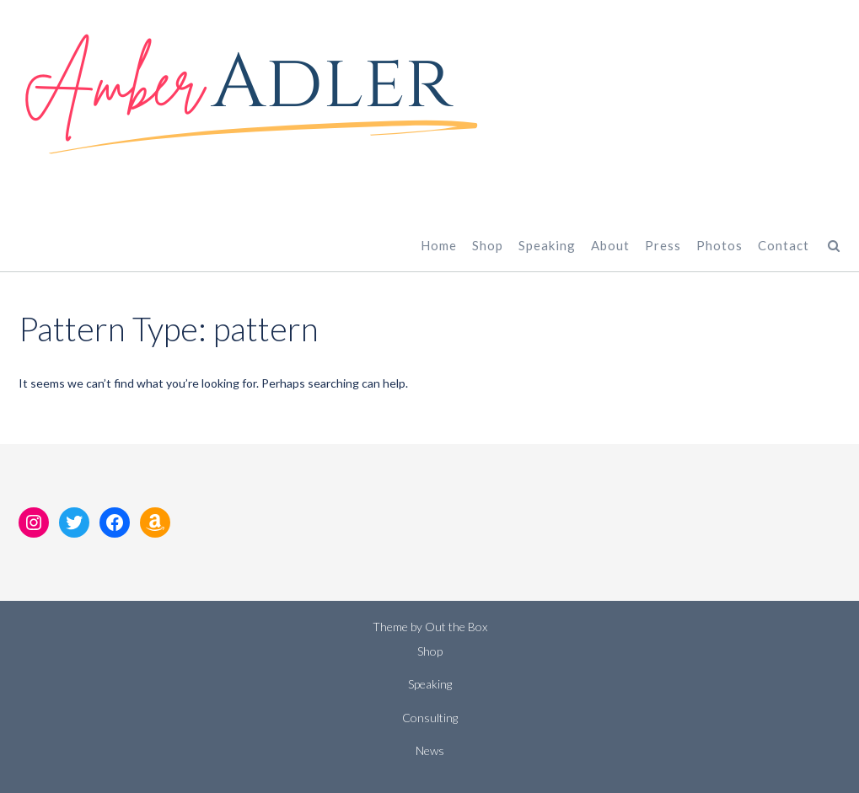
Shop (487, 245)
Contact (783, 245)
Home (439, 245)
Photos (719, 245)
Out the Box (456, 626)
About (610, 245)
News (430, 750)
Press (663, 245)
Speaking (547, 245)
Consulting (430, 717)
